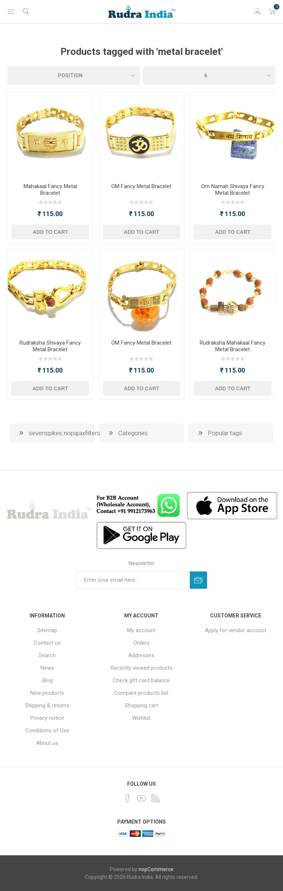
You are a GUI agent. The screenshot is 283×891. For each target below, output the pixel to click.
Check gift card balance (141, 680)
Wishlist (141, 718)
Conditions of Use (47, 730)
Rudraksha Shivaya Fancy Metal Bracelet (50, 346)
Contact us (47, 643)
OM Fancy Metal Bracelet (141, 186)
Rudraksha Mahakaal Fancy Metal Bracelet (232, 346)
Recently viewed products (141, 668)
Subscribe (198, 580)
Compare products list (141, 693)
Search (47, 655)
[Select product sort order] (73, 75)
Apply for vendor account (235, 630)
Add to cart (50, 232)
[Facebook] (127, 798)
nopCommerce (156, 869)
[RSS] (155, 798)
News (47, 668)
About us (47, 743)
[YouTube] (141, 798)
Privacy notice (47, 718)
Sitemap (47, 630)
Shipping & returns (47, 705)
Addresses (141, 655)
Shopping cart (141, 705)
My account (141, 630)
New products (47, 693)
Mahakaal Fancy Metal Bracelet (50, 189)
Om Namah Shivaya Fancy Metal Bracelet (232, 189)
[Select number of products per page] (209, 75)
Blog (47, 680)
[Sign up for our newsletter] (133, 580)
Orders (141, 643)
